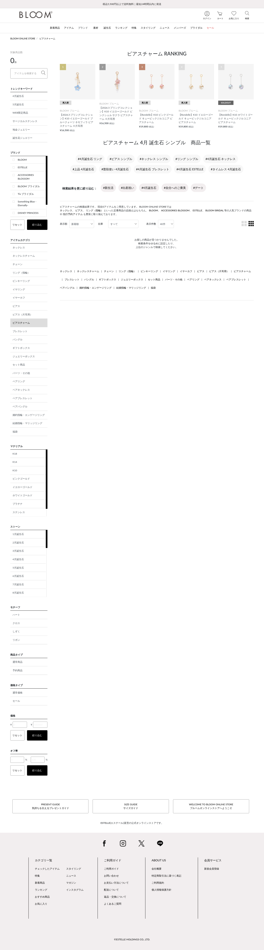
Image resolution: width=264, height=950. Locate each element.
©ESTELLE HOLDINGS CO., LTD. (132, 939)
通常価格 (17, 692)
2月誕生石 (18, 542)
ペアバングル (20, 406)
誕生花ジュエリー (22, 137)
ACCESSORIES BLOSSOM (26, 176)
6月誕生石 (18, 575)
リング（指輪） (21, 272)
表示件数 (151, 223)
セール (16, 700)
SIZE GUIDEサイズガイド (130, 806)
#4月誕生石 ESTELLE (190, 169)
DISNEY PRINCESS (28, 212)
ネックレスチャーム (24, 255)
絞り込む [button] (37, 224)
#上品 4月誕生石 (83, 169)
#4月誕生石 (148, 187)
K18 (15, 453)
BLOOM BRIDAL (214, 210)
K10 (15, 470)
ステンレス (19, 512)
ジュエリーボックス (24, 356)
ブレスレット (20, 331)
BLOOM (22, 159)
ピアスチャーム (47, 38)
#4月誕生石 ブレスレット (152, 169)
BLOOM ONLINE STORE (22, 38)
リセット (17, 224)
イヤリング (19, 289)
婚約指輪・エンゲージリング (29, 414)
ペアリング (19, 381)
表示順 (63, 223)
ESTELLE (22, 167)
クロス (16, 623)
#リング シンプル (187, 159)
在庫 (100, 223)
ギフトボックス (21, 347)
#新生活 (108, 187)
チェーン (17, 264)
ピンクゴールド (21, 478)
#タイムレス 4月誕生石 (226, 169)
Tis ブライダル (26, 193)
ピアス (16, 306)
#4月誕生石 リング (90, 159)
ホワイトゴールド (22, 495)
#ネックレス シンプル (154, 159)
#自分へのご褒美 (175, 187)
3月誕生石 (18, 550)
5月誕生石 (18, 104)
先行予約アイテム (73, 214)
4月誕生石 (18, 96)
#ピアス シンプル (121, 159)
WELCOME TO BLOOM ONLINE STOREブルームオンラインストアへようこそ (211, 806)
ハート (16, 614)
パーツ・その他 (21, 373)
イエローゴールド (22, 487)
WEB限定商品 (20, 112)
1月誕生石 (18, 534)
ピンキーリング (21, 280)
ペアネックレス (21, 389)
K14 (15, 461)
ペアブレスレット (22, 398)
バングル (17, 339)
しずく (16, 631)
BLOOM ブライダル (29, 186)
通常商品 (17, 661)
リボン (16, 639)
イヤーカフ (19, 297)
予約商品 (17, 670)
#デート (198, 187)
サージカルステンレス (25, 121)
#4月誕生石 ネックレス (221, 159)
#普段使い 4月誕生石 (115, 169)
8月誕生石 (18, 592)
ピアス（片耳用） (22, 314)
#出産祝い (127, 187)
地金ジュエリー (21, 129)
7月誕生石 (18, 584)
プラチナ (17, 503)
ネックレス (19, 247)
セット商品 (19, 364)
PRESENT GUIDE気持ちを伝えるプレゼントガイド (50, 806)
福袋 (15, 431)
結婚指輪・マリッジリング (27, 423)
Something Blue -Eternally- (27, 203)
